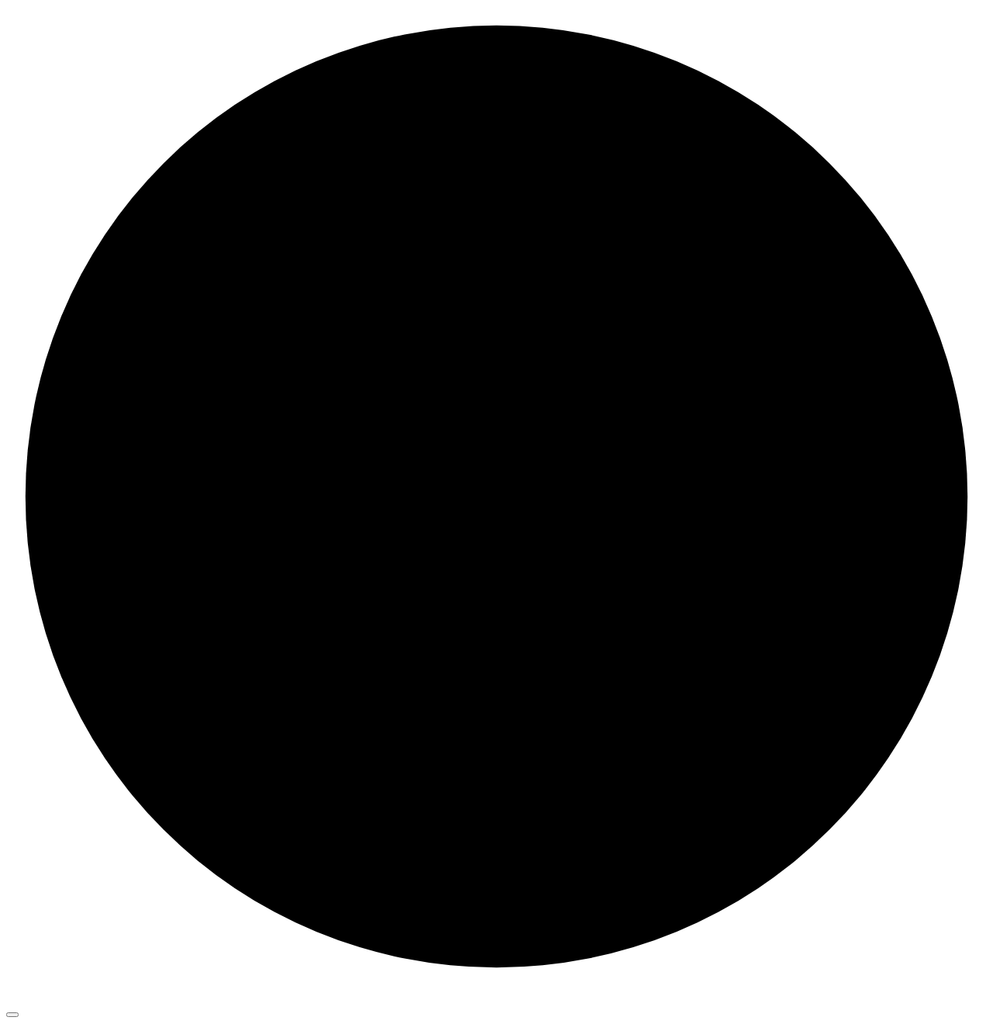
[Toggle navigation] (12, 1014)
